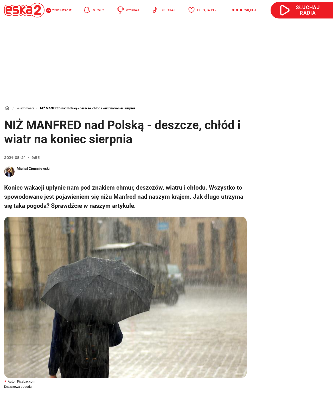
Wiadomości (25, 108)
